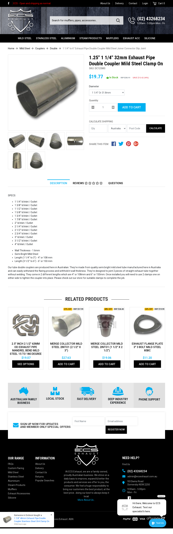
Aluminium (68, 38)
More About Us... (86, 500)
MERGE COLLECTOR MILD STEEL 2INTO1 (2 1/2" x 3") (66, 347)
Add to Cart (131, 107)
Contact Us (41, 472)
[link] (10, 3)
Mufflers (112, 38)
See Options (25, 364)
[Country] (117, 128)
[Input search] (82, 20)
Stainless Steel (46, 38)
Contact (133, 3)
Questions (115, 183)
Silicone (149, 38)
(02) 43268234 (151, 18)
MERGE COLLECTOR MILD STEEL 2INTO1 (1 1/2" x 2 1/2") (107, 347)
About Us (105, 3)
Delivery (119, 3)
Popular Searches (44, 480)
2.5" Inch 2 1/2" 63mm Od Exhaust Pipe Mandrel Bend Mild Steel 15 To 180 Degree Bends (26, 350)
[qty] (103, 107)
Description (58, 183)
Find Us (126, 464)
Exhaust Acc (131, 38)
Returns (39, 476)
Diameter (94, 86)
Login (145, 3)
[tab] (58, 183)
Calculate (155, 128)
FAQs (11, 464)
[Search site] (118, 20)
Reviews (88, 183)
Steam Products (90, 38)
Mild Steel (25, 38)
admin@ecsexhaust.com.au (142, 476)
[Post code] (136, 128)
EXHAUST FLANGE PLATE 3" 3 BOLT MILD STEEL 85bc (147, 347)
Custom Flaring (16, 468)
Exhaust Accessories (19, 493)
